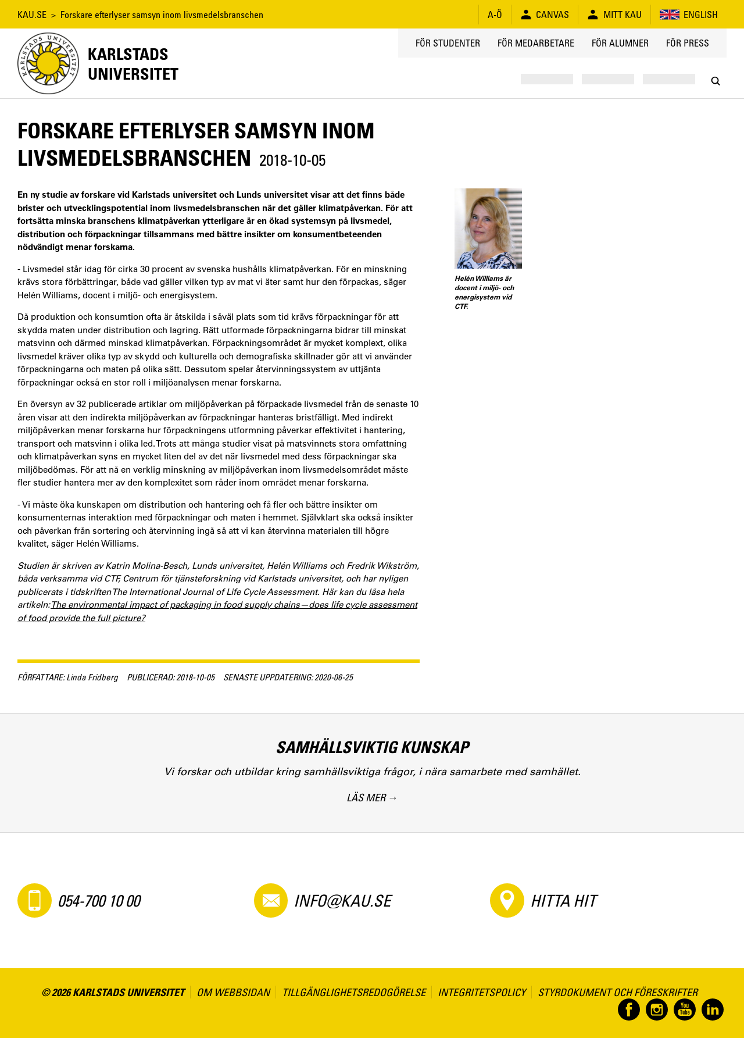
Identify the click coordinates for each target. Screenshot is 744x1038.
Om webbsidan (233, 992)
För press (687, 43)
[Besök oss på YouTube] (685, 1009)
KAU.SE (31, 14)
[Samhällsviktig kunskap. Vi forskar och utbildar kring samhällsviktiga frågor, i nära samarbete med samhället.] (372, 772)
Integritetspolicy (481, 992)
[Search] (715, 81)
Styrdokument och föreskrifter (618, 992)
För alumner (620, 43)
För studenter (448, 43)
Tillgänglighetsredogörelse (353, 992)
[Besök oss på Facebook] (629, 1009)
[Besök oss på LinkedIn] (713, 1009)
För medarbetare (536, 43)
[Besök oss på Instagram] (657, 1009)
